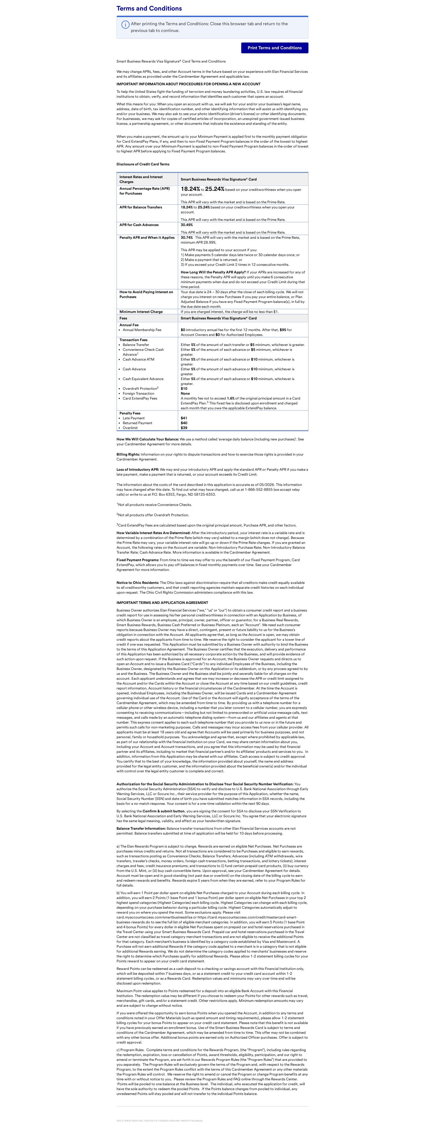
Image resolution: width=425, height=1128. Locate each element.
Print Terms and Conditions (275, 47)
